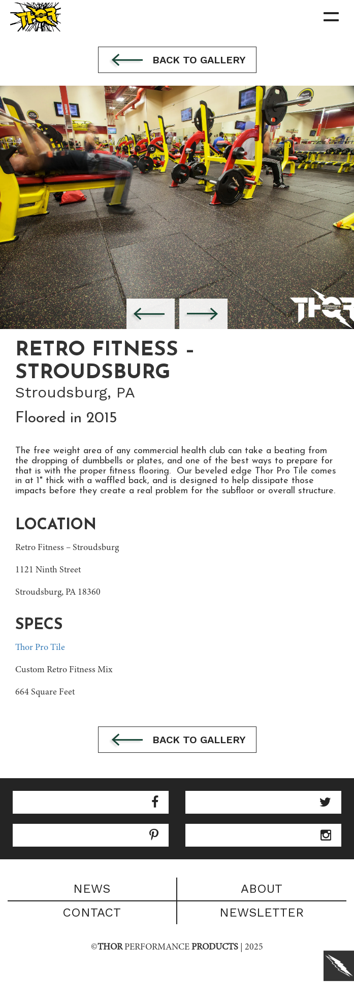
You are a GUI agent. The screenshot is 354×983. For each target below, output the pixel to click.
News (91, 889)
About (261, 889)
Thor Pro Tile (40, 647)
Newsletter (261, 912)
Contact (91, 912)
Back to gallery (177, 60)
